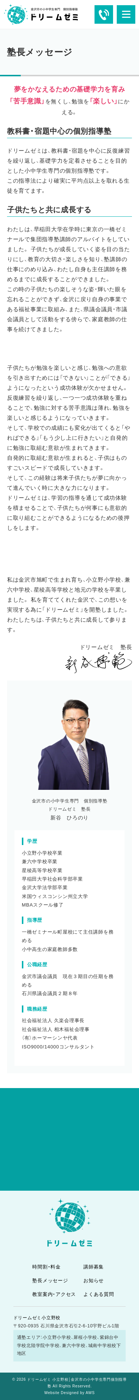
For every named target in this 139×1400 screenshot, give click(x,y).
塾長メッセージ (50, 1280)
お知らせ (93, 1280)
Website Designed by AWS (69, 1393)
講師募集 (93, 1267)
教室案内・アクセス (54, 1294)
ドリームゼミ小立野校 (37, 1317)
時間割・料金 (46, 1267)
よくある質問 (98, 1294)
